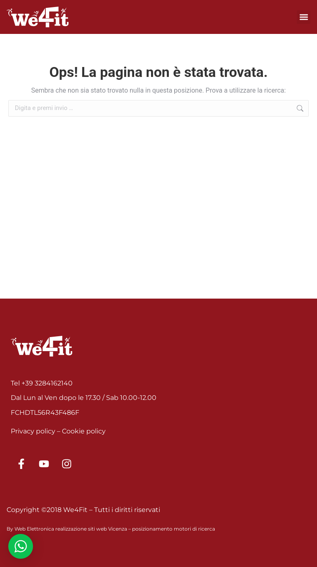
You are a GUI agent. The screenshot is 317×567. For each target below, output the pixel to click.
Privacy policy (33, 431)
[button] (303, 17)
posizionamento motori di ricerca (173, 529)
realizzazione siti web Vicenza (91, 529)
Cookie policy (84, 431)
